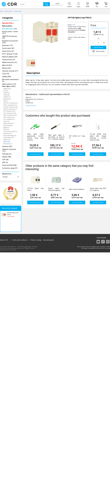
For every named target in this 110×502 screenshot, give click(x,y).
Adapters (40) (7, 89)
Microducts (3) (7, 99)
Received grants (48, 240)
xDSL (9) (5, 162)
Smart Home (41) (8, 51)
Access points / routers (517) (10, 32)
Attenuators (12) (7, 144)
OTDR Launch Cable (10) (10, 131)
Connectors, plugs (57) (9, 168)
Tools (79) (5, 74)
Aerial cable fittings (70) (9, 135)
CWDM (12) (6, 93)
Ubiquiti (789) (6, 157)
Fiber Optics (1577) (8, 86)
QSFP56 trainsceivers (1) (10, 109)
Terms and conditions (19, 240)
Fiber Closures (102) (8, 117)
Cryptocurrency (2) (8, 60)
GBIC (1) (5, 101)
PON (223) (6, 129)
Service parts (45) (8, 48)
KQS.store (13, 250)
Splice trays (18, 11)
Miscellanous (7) (7, 133)
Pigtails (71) (6, 127)
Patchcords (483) (7, 125)
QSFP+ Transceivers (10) (10, 105)
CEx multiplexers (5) (9, 119)
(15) (9, 29)
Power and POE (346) (9, 165)
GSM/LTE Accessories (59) (9, 37)
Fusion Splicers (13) (8, 137)
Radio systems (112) (9, 84)
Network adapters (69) (9, 57)
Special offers (8, 23)
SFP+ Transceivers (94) (9, 113)
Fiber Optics (8, 11)
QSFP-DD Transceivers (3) (10, 103)
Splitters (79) (6, 140)
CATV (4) (5, 91)
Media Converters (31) (9, 62)
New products (7, 26)
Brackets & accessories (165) (10, 42)
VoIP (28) (5, 160)
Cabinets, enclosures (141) (9, 150)
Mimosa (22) (6, 68)
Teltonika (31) (6, 154)
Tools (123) (6, 121)
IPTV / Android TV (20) (10, 54)
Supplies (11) (7, 97)
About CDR (4, 240)
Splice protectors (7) (8, 123)
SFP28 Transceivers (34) (10, 115)
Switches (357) (7, 146)
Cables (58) (6, 95)
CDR (1, 11)
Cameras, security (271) (10, 71)
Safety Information (30, 105)
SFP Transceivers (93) (9, 111)
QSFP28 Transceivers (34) (10, 107)
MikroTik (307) (7, 65)
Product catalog (35, 240)
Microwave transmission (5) (10, 80)
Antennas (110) (7, 45)
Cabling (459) (6, 77)
